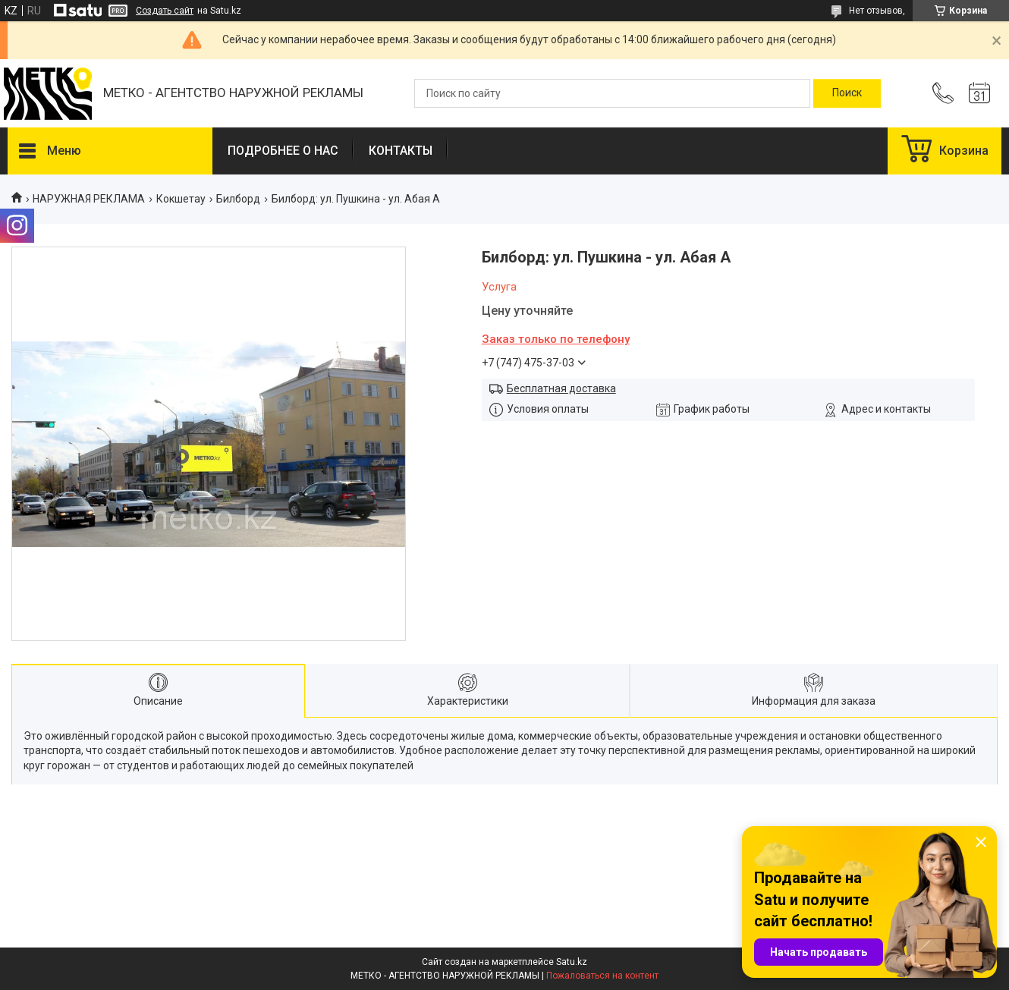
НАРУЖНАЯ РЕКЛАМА (89, 199)
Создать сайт (164, 10)
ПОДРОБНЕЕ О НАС (283, 150)
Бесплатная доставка (561, 388)
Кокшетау (181, 199)
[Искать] (847, 93)
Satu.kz (571, 962)
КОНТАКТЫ (400, 150)
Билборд (238, 199)
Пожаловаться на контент (602, 975)
